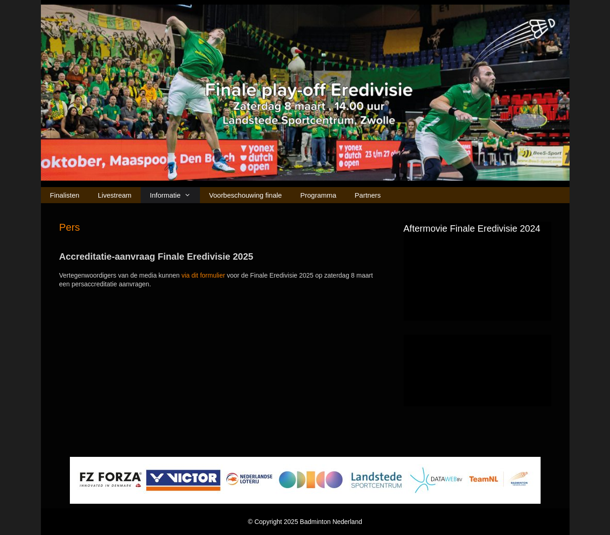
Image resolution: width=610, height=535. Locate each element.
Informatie (175, 195)
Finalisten (65, 195)
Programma (318, 195)
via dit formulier (203, 275)
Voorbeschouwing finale (245, 195)
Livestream (114, 195)
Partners (368, 195)
